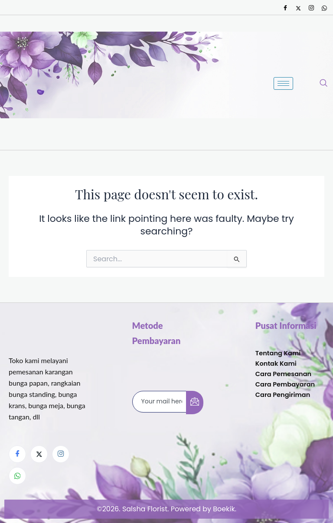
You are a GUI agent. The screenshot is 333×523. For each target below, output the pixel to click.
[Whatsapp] (324, 8)
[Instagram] (311, 8)
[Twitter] (298, 8)
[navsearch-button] (323, 83)
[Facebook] (285, 8)
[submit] (194, 402)
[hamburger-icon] (283, 83)
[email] (159, 402)
